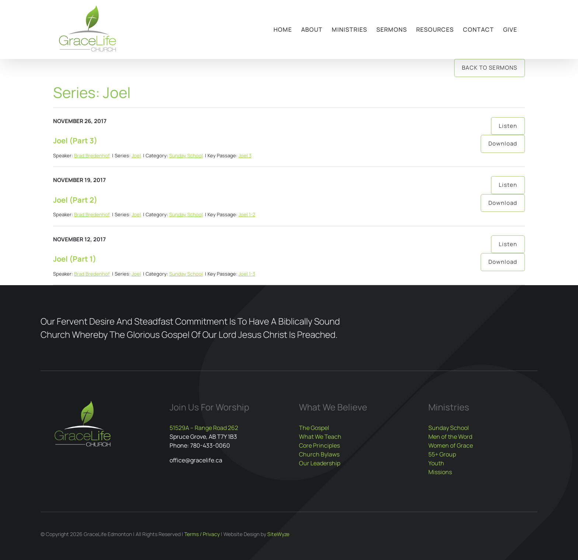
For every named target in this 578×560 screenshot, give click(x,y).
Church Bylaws (319, 454)
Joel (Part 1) (74, 259)
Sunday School (186, 155)
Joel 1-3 (246, 273)
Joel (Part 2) (75, 200)
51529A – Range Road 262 (204, 428)
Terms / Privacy (202, 534)
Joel (136, 155)
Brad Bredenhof (92, 155)
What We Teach (320, 437)
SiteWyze (278, 534)
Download (502, 143)
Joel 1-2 (246, 214)
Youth (436, 463)
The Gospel (314, 428)
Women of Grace (450, 445)
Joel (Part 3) (75, 141)
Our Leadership (319, 463)
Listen (508, 126)
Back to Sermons (489, 67)
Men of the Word (450, 437)
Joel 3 (244, 155)
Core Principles (319, 445)
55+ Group (442, 454)
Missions (440, 472)
